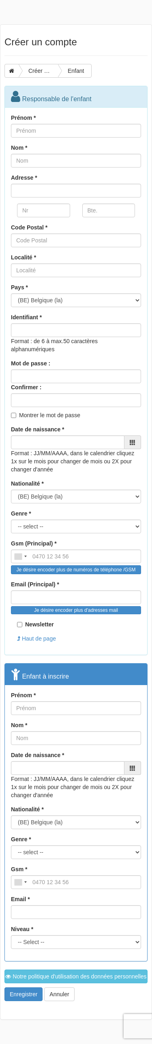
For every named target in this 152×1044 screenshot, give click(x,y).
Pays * (19, 287)
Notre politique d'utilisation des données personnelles (75, 976)
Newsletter (35, 624)
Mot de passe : (30, 363)
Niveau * (22, 929)
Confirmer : (26, 387)
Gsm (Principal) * (34, 543)
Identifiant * (26, 317)
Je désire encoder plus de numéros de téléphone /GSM (75, 570)
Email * (20, 899)
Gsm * (19, 869)
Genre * (21, 513)
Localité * (23, 257)
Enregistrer (23, 994)
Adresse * (24, 177)
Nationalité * (27, 483)
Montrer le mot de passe (49, 415)
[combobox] (20, 556)
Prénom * (23, 118)
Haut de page (36, 638)
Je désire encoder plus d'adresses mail (76, 610)
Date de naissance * (37, 429)
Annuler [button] (59, 994)
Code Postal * (29, 227)
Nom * (19, 147)
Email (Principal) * (35, 584)
